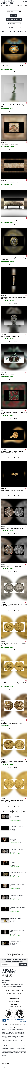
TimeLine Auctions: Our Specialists (14, 990)
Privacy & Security (14, 996)
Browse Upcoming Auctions (7, 1060)
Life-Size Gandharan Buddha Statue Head (12, 336)
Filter (14, 15)
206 (11, 811)
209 (19, 811)
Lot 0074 (3, 142)
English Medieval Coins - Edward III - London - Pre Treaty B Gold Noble (13, 801)
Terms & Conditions (14, 998)
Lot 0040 (3, 103)
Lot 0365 (3, 334)
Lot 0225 (3, 295)
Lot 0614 (3, 526)
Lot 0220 (3, 256)
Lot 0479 (3, 372)
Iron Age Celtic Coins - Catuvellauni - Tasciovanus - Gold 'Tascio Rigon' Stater (12, 722)
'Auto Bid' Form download (14, 1007)
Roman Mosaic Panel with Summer (10, 144)
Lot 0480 (3, 410)
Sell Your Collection (5, 1063)
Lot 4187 (3, 798)
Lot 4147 (3, 720)
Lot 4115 (3, 641)
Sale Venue (14, 1004)
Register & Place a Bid (6, 1062)
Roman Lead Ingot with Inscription (10, 220)
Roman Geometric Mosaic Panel (9, 182)
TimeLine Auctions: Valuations (14, 993)
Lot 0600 (3, 488)
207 (14, 811)
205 (8, 811)
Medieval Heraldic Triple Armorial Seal (11, 566)
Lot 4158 (3, 759)
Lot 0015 (3, 63)
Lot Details (15, 71)
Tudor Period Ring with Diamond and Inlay (12, 490)
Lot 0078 (3, 218)
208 (16, 811)
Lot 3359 (3, 564)
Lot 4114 (3, 602)
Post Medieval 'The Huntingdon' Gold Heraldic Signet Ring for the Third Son (13, 452)
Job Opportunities (14, 1001)
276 (23, 811)
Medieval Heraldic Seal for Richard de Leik (12, 528)
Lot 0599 (3, 449)
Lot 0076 (3, 180)
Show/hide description (14, 19)
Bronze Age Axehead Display (8, 374)
